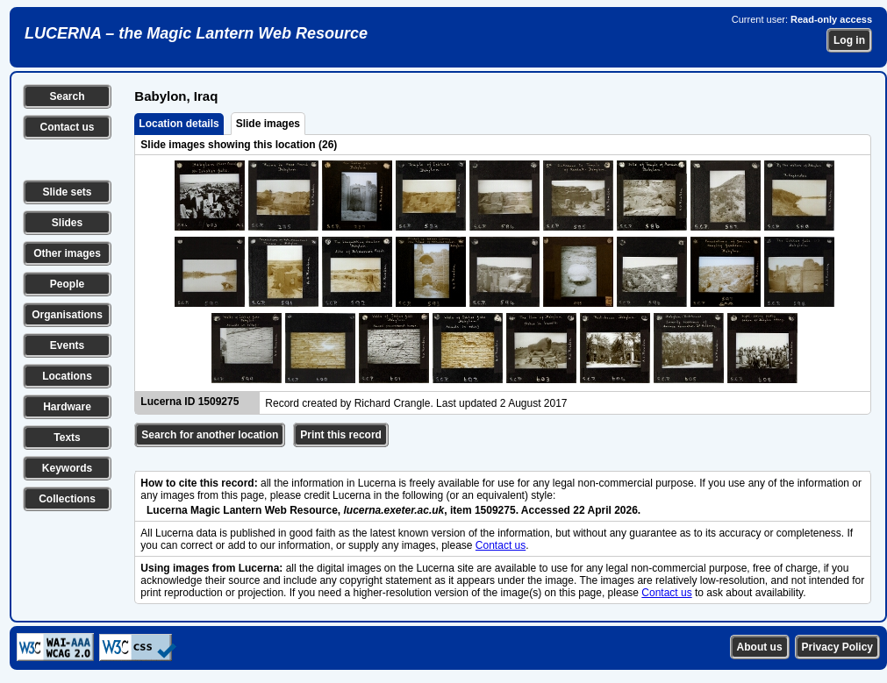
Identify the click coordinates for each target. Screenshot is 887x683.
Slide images (268, 123)
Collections (67, 499)
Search (66, 96)
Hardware (67, 407)
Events (67, 345)
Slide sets (66, 192)
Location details (178, 123)
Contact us (66, 127)
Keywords (67, 468)
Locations (67, 376)
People (67, 284)
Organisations (67, 315)
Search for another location (209, 435)
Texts (67, 437)
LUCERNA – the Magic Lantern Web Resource (196, 33)
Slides (67, 223)
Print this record (341, 435)
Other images (67, 253)
